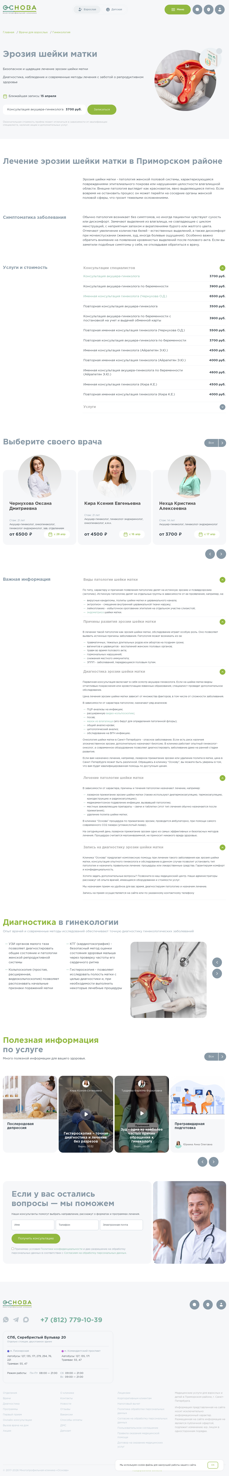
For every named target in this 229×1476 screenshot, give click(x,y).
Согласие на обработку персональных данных (142, 1421)
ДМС (63, 1425)
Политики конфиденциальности (61, 1249)
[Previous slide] (210, 554)
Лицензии (123, 1393)
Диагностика (11, 1404)
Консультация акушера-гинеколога (111, 276)
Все (211, 443)
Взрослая (87, 9)
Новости (65, 1404)
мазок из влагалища (100, 721)
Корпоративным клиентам (134, 1398)
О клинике (67, 1393)
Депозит (65, 1431)
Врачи (7, 1398)
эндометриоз (95, 612)
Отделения (10, 1393)
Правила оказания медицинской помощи (138, 1435)
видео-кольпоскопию (120, 713)
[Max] (26, 1320)
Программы (10, 1409)
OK (213, 1465)
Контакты (66, 1398)
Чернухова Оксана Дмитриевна (30, 506)
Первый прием (12, 1415)
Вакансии (66, 1415)
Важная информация (27, 579)
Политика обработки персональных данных (140, 1411)
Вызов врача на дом (16, 1425)
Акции (7, 1431)
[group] (30, 1114)
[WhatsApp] (6, 1320)
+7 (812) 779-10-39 (71, 1320)
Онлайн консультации (17, 1420)
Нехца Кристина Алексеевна (177, 506)
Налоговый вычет (128, 1404)
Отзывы (65, 1409)
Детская (114, 9)
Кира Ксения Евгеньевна (112, 504)
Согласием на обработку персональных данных (95, 1253)
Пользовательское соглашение (137, 1428)
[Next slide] (221, 554)
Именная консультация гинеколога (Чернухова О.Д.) (125, 296)
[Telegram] (16, 1320)
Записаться (102, 109)
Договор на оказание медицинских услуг (140, 1445)
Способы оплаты (71, 1420)
